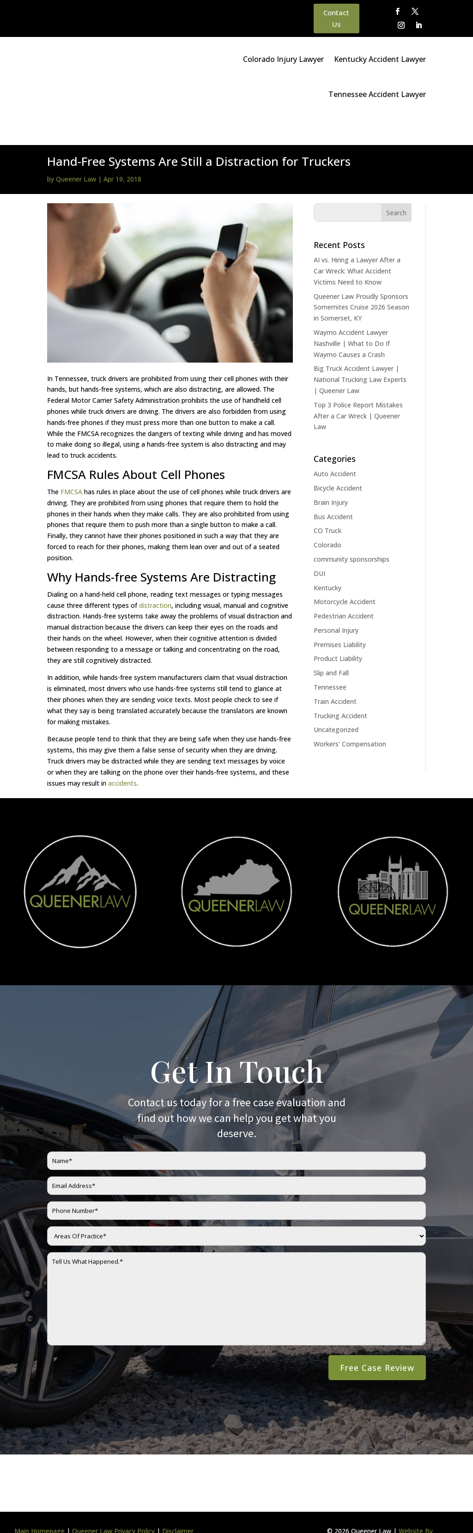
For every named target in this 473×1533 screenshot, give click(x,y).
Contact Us (336, 18)
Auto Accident (335, 445)
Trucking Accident (340, 687)
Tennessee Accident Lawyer (377, 94)
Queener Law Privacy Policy (113, 1502)
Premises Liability (340, 616)
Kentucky (327, 559)
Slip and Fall (331, 644)
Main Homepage (39, 1502)
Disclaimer (178, 1502)
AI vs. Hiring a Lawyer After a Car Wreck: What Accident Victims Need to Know (357, 242)
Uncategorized (336, 701)
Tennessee (330, 658)
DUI (319, 544)
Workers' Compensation (350, 715)
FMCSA (71, 463)
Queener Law (76, 150)
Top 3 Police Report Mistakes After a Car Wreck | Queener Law (358, 387)
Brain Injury (331, 473)
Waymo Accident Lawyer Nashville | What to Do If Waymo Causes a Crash (352, 314)
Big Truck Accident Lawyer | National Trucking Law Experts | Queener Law (360, 350)
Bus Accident (333, 488)
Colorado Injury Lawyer (283, 59)
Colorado (327, 516)
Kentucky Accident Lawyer (380, 59)
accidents (122, 754)
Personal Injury (336, 601)
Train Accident (335, 672)
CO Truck (327, 501)
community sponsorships (351, 530)
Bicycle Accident (338, 459)
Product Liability (338, 629)
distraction (155, 576)
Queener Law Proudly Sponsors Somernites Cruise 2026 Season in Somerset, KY (361, 278)
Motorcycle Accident (345, 573)
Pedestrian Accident (344, 587)
